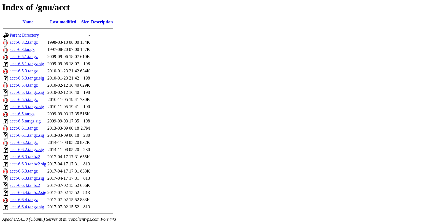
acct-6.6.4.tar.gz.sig (27, 206)
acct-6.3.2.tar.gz (24, 42)
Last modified (63, 22)
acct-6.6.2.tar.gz (24, 142)
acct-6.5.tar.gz (22, 113)
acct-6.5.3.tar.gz (24, 71)
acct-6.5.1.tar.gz (24, 56)
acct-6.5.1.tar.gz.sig (27, 63)
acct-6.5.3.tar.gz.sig (27, 78)
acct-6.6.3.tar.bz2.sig (28, 164)
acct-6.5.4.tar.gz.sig (27, 92)
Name (27, 22)
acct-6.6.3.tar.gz (24, 171)
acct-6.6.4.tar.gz (24, 199)
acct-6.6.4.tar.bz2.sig (28, 192)
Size (85, 22)
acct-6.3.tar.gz (22, 49)
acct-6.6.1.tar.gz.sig (27, 135)
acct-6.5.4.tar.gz (24, 85)
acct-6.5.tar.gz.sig (25, 121)
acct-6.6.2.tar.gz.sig (27, 149)
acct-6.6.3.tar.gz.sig (27, 178)
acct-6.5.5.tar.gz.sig (27, 106)
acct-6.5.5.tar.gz (24, 99)
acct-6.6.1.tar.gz (24, 128)
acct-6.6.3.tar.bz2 (25, 156)
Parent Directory (24, 35)
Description (102, 22)
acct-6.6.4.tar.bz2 (25, 185)
